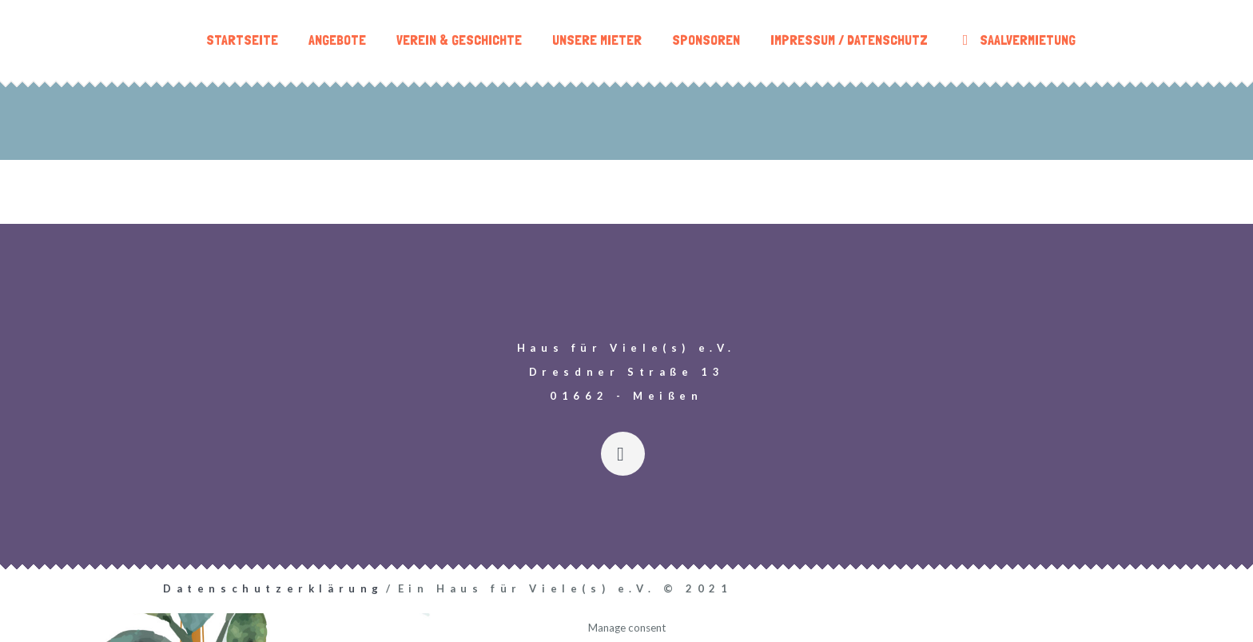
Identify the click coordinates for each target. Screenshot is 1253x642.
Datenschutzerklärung (273, 588)
